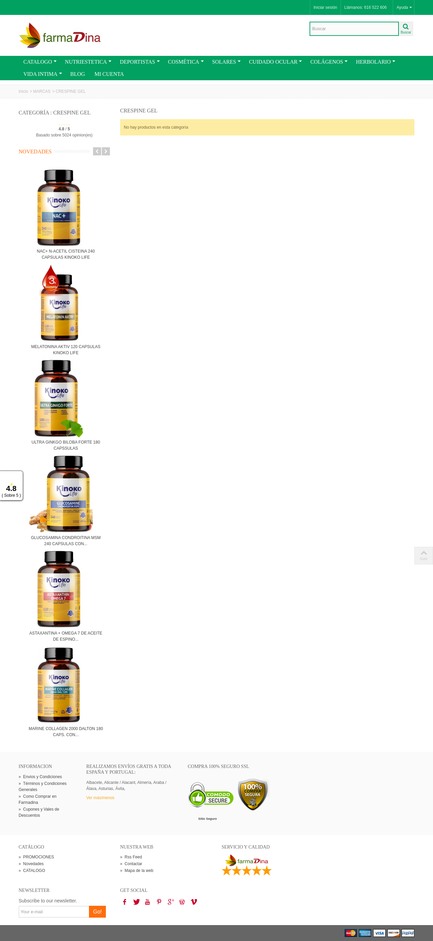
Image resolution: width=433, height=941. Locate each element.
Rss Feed (131, 857)
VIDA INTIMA (42, 74)
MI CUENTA (109, 74)
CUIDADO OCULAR (275, 62)
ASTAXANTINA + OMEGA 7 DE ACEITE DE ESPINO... (65, 636)
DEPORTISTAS (140, 62)
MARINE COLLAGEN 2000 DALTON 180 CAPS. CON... (66, 731)
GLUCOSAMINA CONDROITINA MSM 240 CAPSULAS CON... (65, 540)
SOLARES (226, 62)
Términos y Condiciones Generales (43, 786)
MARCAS (41, 91)
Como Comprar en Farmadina (37, 799)
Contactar (131, 863)
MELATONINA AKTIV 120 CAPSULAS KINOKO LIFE (65, 349)
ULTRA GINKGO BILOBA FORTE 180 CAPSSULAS (65, 445)
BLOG (77, 74)
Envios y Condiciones (40, 776)
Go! (97, 912)
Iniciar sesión (325, 7)
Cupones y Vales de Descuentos (39, 812)
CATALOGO (40, 62)
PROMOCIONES (36, 857)
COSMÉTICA (186, 62)
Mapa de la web (136, 870)
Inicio (23, 91)
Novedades (35, 151)
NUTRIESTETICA (88, 62)
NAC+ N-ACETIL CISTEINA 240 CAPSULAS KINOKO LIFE (66, 254)
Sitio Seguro (207, 818)
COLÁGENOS (329, 62)
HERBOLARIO (375, 62)
